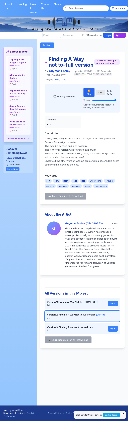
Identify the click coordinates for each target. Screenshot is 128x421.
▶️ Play (89, 92)
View (112, 303)
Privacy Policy (54, 413)
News (57, 4)
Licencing (21, 4)
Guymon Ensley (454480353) (84, 223)
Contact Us (45, 6)
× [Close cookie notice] (123, 413)
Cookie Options (72, 413)
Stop (100, 92)
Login (108, 35)
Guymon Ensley (59, 71)
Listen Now (12, 169)
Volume (86, 100)
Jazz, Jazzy (60, 79)
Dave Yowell (14, 66)
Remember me (94, 35)
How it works (34, 8)
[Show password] (83, 35)
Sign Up (119, 35)
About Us (8, 6)
